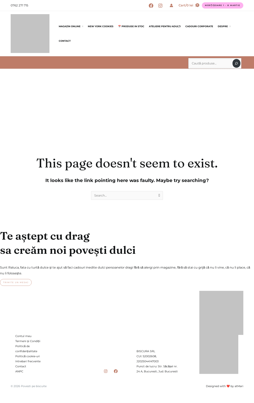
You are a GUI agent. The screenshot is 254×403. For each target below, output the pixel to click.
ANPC (19, 371)
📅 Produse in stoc (131, 26)
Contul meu (23, 336)
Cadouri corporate (199, 26)
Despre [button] (223, 26)
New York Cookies (100, 26)
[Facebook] (151, 5)
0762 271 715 (19, 5)
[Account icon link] (171, 5)
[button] (222, 5)
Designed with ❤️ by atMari (224, 386)
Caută (189, 57)
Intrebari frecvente (28, 361)
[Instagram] (160, 5)
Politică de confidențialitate (26, 348)
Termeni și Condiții (27, 341)
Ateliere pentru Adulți (165, 26)
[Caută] (236, 63)
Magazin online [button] (69, 26)
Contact (65, 40)
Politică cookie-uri (27, 356)
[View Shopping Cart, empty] (187, 5)
